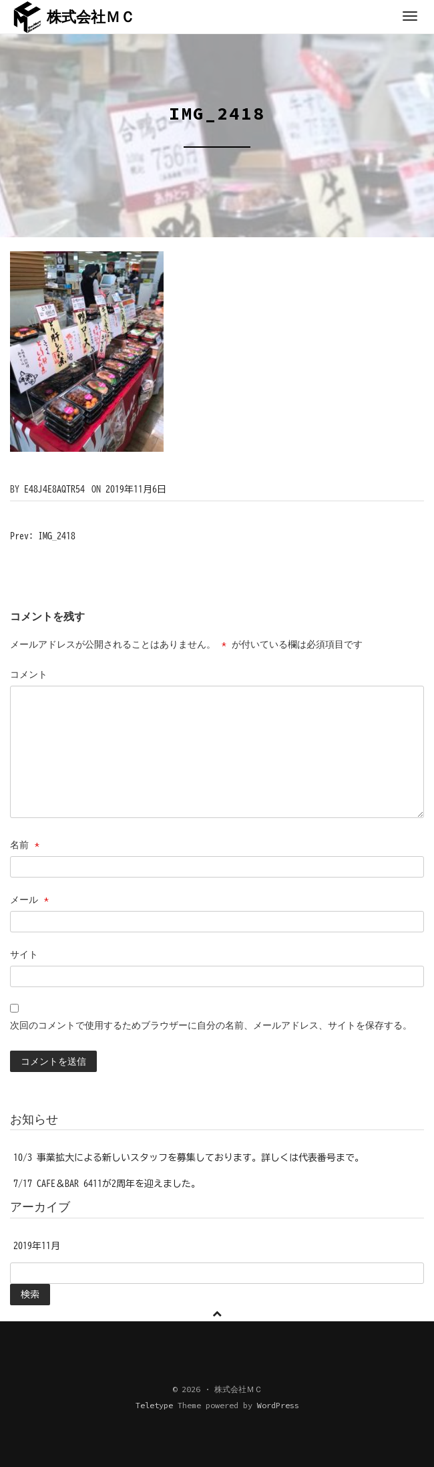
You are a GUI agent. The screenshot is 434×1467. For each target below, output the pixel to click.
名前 (24, 845)
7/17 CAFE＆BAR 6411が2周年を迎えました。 (106, 1183)
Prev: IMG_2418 (42, 536)
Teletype (154, 1405)
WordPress (278, 1405)
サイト (24, 954)
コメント (28, 674)
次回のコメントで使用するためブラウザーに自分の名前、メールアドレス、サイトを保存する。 (211, 1025)
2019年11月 (36, 1245)
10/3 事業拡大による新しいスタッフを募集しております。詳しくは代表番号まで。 (188, 1157)
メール (29, 900)
